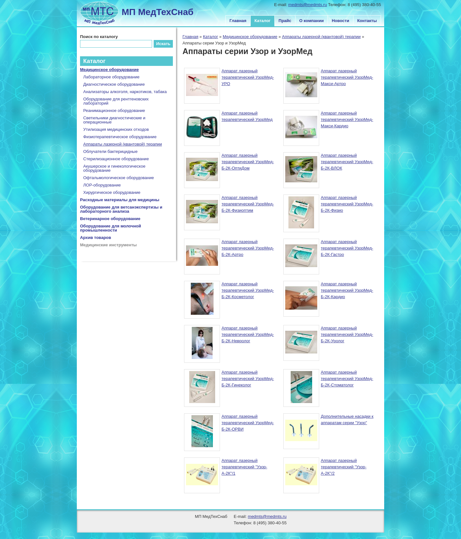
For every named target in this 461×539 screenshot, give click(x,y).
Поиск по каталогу (99, 36)
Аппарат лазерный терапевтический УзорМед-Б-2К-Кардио (347, 290)
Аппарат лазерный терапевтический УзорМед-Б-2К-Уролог (347, 334)
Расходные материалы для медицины (119, 199)
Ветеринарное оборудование (110, 218)
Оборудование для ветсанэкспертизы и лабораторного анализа (121, 209)
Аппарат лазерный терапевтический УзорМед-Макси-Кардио (347, 119)
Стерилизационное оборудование (116, 158)
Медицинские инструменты (108, 244)
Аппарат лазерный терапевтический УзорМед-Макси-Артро (347, 77)
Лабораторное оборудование (111, 77)
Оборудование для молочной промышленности (110, 228)
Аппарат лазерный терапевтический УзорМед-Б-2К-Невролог (248, 334)
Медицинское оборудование (250, 36)
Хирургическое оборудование (112, 192)
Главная (238, 20)
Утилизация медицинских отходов (116, 129)
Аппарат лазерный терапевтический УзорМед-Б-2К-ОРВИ (248, 423)
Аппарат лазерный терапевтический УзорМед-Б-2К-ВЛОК (347, 161)
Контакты (367, 20)
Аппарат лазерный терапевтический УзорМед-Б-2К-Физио (347, 204)
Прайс (285, 20)
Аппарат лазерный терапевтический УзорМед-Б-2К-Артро (248, 248)
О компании (311, 20)
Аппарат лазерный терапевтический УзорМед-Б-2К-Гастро (347, 248)
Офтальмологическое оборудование (118, 177)
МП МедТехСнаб (157, 12)
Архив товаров (95, 237)
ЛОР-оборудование (102, 185)
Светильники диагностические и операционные (114, 119)
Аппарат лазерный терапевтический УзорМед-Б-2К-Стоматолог (347, 378)
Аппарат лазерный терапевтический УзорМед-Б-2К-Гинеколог (248, 378)
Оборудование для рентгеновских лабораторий (116, 101)
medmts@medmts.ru (307, 4)
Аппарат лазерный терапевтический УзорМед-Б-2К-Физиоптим (248, 204)
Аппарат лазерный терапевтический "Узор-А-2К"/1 (244, 467)
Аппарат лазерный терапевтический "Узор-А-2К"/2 (344, 467)
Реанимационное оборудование (114, 110)
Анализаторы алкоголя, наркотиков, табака (125, 91)
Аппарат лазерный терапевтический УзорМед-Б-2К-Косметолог (248, 290)
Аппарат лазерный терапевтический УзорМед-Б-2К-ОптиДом (248, 161)
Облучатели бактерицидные (110, 151)
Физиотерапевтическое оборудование (120, 136)
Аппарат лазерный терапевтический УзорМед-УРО (248, 77)
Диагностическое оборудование (114, 84)
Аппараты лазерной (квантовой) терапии (321, 36)
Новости (340, 20)
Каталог (263, 20)
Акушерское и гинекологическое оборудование (114, 168)
